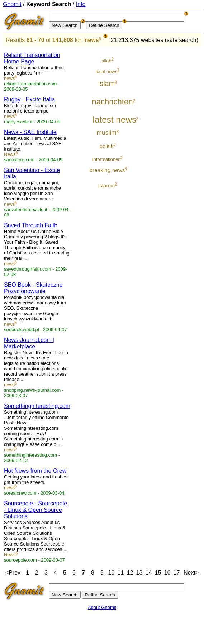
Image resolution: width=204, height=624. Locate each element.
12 (130, 573)
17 (177, 573)
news (92, 40)
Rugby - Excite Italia (29, 99)
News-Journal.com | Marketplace (29, 343)
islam (106, 83)
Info (81, 4)
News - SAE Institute (30, 132)
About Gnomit (102, 607)
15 (158, 573)
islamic (106, 185)
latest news (115, 119)
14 (149, 573)
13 (139, 573)
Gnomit (12, 4)
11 (121, 573)
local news (107, 71)
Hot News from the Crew (35, 471)
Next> (191, 573)
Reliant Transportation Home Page (32, 58)
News (10, 154)
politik (106, 146)
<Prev (12, 573)
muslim (106, 132)
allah (106, 60)
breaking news (107, 170)
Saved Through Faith (30, 225)
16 (167, 573)
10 (111, 573)
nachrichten (112, 101)
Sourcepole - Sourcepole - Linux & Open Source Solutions (35, 509)
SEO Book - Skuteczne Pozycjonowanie (33, 288)
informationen (106, 159)
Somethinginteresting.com (37, 406)
